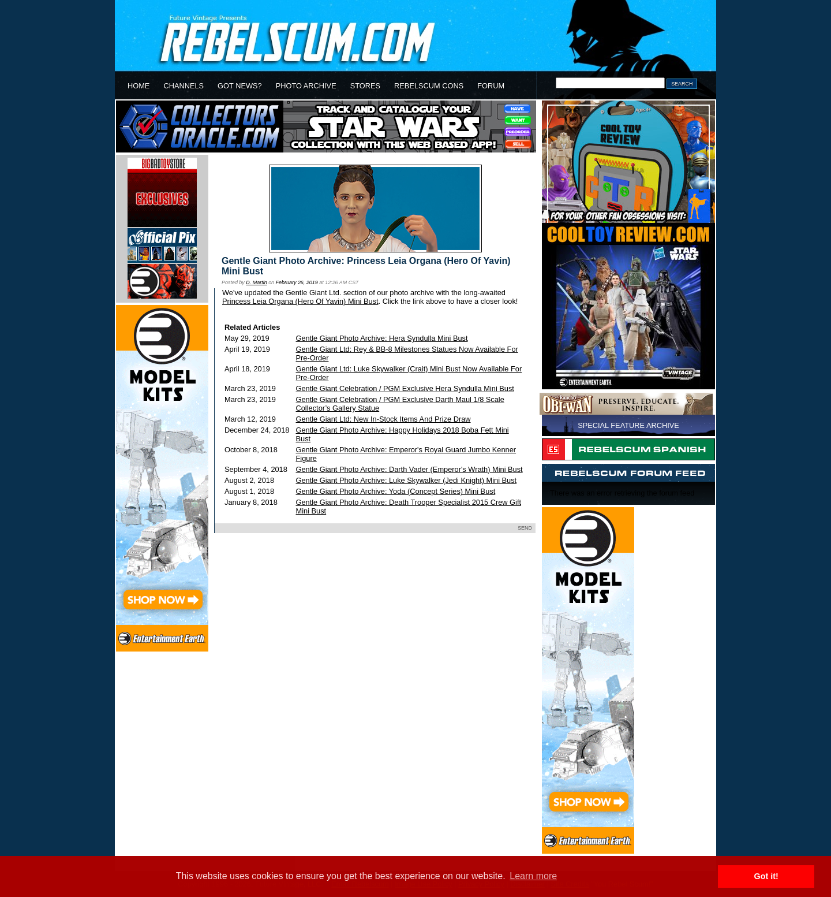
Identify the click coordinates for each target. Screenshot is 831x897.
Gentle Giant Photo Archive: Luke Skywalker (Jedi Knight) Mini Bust (406, 480)
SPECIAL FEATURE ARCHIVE (628, 425)
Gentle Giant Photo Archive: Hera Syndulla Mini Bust (382, 338)
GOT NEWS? (240, 85)
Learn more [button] (533, 876)
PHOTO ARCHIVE (306, 85)
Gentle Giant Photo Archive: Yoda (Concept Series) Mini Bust (396, 491)
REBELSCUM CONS (428, 85)
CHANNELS (183, 85)
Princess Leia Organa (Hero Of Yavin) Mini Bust (300, 301)
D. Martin (256, 282)
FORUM (490, 85)
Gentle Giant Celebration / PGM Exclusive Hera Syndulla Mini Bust (405, 388)
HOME (138, 85)
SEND (525, 528)
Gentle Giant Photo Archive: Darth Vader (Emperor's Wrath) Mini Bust (409, 469)
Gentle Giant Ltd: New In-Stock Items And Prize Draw (383, 419)
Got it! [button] (766, 876)
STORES (365, 85)
